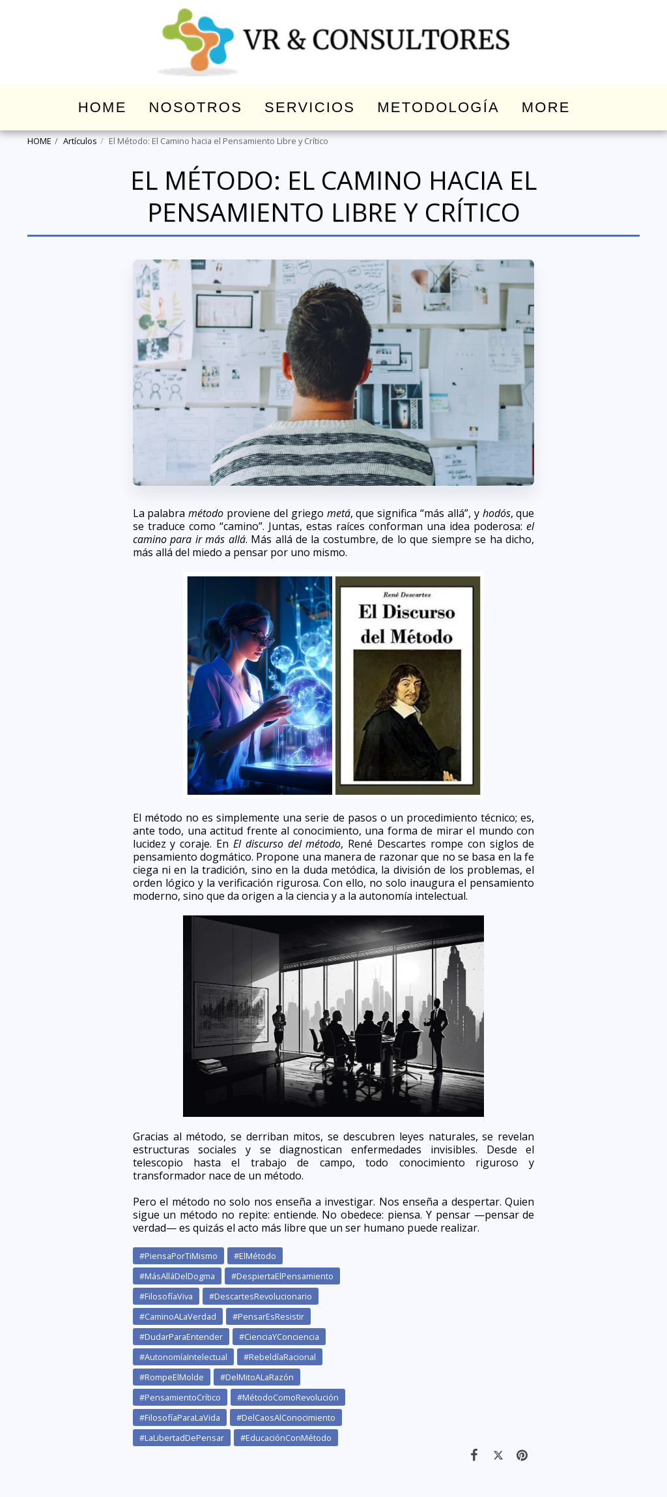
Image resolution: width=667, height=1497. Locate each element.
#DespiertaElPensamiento (282, 1276)
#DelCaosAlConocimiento (285, 1417)
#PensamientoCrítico (180, 1397)
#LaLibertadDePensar (181, 1438)
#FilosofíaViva (166, 1296)
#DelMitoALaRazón (257, 1377)
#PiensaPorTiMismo (178, 1256)
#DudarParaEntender (181, 1336)
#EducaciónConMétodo (286, 1438)
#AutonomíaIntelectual (183, 1357)
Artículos (80, 141)
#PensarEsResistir (268, 1316)
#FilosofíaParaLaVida (179, 1417)
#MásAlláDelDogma (177, 1276)
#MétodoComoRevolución (288, 1397)
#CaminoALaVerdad (177, 1316)
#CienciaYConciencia (279, 1336)
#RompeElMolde (171, 1377)
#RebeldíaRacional (280, 1357)
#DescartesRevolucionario (260, 1296)
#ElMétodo (255, 1256)
